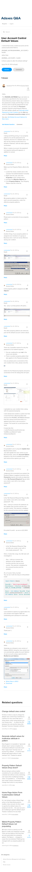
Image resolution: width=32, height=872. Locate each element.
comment (19, 70)
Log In (11, 24)
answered (9, 86)
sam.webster (15, 814)
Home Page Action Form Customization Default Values (12, 794)
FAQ (4, 862)
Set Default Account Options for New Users (14, 118)
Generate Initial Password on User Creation (15, 111)
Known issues (6, 865)
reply (5, 156)
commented (7, 131)
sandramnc (15, 845)
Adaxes (9, 4)
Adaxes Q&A (11, 18)
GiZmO (15, 729)
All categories (5, 855)
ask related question (8, 124)
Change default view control (13, 711)
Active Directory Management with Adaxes (14, 859)
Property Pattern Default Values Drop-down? (12, 766)
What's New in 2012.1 (12, 681)
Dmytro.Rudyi (15, 758)
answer (6, 70)
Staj (14, 785)
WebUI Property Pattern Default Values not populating (11, 824)
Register (4, 24)
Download (9, 683)
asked (3, 64)
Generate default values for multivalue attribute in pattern (13, 738)
